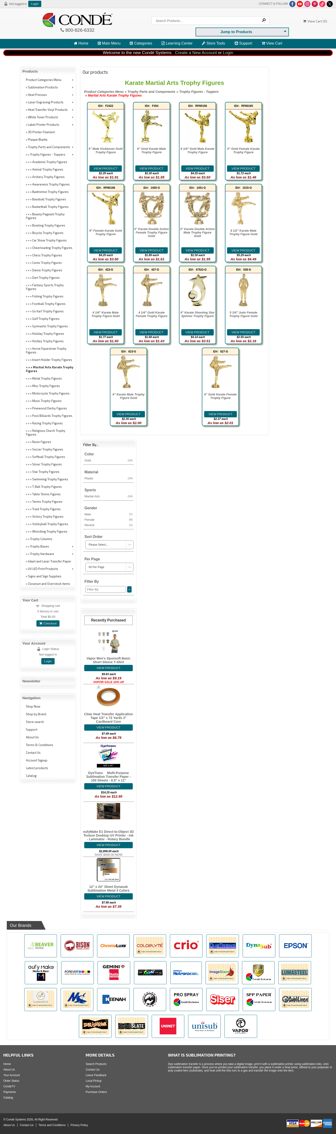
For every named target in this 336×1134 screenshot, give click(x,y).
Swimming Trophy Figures (50, 479)
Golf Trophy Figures (46, 319)
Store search (35, 722)
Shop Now (33, 706)
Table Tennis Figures (46, 494)
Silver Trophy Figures (47, 464)
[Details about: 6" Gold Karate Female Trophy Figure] (220, 414)
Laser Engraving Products (45, 102)
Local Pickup (94, 1080)
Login (35, 3)
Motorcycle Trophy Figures (51, 393)
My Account (93, 1086)
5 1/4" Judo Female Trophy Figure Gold (243, 314)
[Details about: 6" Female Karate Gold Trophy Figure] (105, 250)
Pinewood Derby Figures (49, 408)
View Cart (272, 43)
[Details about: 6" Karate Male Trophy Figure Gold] (128, 414)
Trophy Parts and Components (49, 147)
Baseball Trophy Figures (49, 199)
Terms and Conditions (52, 1125)
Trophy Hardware (42, 554)
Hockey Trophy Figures (48, 341)
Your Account (11, 1075)
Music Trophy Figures (47, 401)
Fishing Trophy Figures (47, 296)
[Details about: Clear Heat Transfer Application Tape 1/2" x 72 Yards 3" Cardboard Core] (108, 727)
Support (243, 43)
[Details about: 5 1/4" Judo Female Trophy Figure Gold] (243, 332)
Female (108, 519)
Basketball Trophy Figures (50, 207)
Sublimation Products (43, 87)
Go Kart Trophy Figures (48, 311)
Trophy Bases (39, 546)
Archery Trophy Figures (48, 177)
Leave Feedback (96, 1075)
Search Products (96, 1064)
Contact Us (33, 752)
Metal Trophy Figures (47, 378)
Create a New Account (196, 52)
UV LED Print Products (43, 569)
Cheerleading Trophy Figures (52, 248)
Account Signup (36, 760)
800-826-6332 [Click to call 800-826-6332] (79, 30)
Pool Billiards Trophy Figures (52, 416)
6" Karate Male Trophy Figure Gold (128, 396)
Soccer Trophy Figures (47, 449)
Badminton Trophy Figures (50, 192)
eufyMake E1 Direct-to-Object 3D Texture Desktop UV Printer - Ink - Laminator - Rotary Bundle (108, 835)
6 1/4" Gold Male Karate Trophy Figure (197, 150)
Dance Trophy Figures (47, 270)
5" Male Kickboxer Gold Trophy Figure (106, 150)
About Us (32, 737)
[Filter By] (105, 589)
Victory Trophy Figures (47, 516)
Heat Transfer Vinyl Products (48, 110)
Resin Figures (41, 442)
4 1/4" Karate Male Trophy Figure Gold (105, 314)
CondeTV (9, 1086)
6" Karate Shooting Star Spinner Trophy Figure (197, 314)
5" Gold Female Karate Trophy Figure (243, 150)
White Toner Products (43, 117)
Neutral (108, 525)
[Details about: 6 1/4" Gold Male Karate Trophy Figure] (197, 168)
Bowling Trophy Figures (48, 225)
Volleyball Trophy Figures (50, 524)
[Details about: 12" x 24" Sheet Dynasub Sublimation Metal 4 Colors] (108, 896)
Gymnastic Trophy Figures (50, 326)
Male (108, 514)
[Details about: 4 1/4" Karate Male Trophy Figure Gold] (105, 332)
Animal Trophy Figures (47, 169)
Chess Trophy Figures (47, 255)
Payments (9, 1092)
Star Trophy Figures (46, 472)
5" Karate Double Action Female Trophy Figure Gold (151, 232)
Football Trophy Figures (49, 304)
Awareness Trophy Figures (51, 184)
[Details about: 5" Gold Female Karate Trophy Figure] (243, 168)
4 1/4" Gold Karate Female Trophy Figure (152, 314)
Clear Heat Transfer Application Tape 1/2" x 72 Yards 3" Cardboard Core (108, 717)
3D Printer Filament (41, 132)
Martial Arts (108, 496)
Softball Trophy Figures (48, 457)
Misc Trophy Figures (46, 386)
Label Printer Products (43, 124)
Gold (108, 460)
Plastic (108, 478)
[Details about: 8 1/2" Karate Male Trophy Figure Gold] (243, 250)
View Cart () (315, 21)
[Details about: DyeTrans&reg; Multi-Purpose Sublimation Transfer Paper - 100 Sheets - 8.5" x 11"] (108, 786)
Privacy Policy (79, 1125)
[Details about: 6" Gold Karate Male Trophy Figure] (151, 168)
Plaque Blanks (38, 139)
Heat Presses (37, 95)
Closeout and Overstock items (49, 584)
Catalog (31, 776)
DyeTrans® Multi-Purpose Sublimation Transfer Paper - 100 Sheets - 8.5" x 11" (108, 776)
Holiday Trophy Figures (48, 333)
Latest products (37, 768)
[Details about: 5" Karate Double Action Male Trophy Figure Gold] (197, 250)
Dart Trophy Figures (46, 277)
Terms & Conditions (39, 745)
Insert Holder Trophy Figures (52, 360)
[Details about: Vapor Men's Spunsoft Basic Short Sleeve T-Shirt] (108, 668)
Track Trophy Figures (46, 509)
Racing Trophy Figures (47, 423)
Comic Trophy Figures (47, 263)
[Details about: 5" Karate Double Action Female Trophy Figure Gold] (151, 250)
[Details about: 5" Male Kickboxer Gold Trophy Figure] (105, 168)
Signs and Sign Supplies (44, 576)
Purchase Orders (96, 1092)
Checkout (47, 623)
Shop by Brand (36, 714)
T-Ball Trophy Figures (47, 486)
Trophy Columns (41, 539)
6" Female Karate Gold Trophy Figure (105, 232)
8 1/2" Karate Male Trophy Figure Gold (243, 232)
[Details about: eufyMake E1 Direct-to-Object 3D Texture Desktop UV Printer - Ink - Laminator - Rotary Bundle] (108, 845)
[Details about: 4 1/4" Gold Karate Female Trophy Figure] (151, 332)
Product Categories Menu (43, 80)
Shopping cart (50, 605)
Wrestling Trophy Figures (49, 531)
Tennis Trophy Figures (47, 501)
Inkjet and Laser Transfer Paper (49, 561)
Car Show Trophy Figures (49, 240)
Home (81, 43)
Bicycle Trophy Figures (47, 233)
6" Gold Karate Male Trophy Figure (151, 150)
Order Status (11, 1080)
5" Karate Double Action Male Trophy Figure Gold (197, 232)
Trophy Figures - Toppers (47, 154)
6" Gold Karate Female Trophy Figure (220, 396)
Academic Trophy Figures (49, 162)
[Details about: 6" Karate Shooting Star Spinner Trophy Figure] (197, 332)
